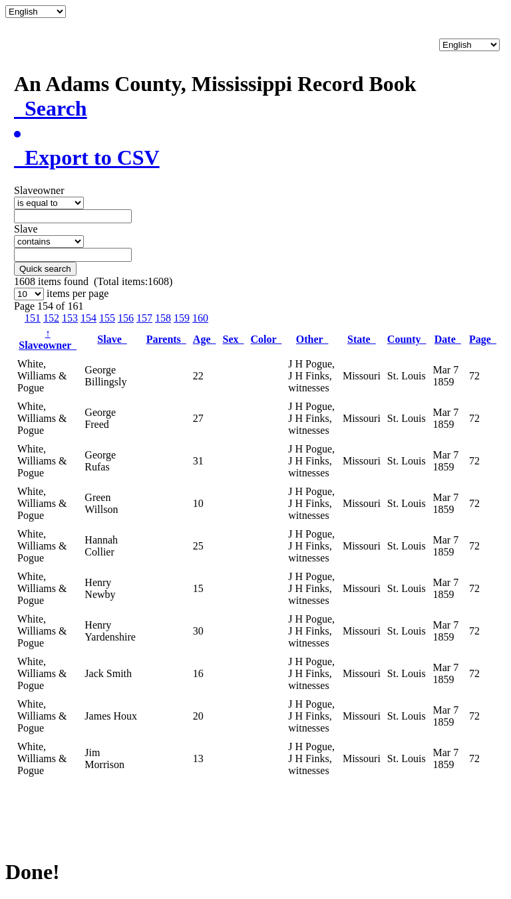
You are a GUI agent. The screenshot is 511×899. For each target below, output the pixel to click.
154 (88, 318)
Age (204, 339)
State (361, 339)
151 (33, 318)
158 (163, 318)
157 (144, 318)
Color (265, 339)
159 (182, 318)
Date (447, 339)
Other (312, 339)
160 (200, 318)
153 (70, 318)
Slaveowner (48, 339)
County (406, 339)
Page (482, 339)
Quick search (45, 269)
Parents (166, 339)
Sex (233, 339)
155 (107, 318)
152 (51, 318)
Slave (111, 339)
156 (126, 318)
